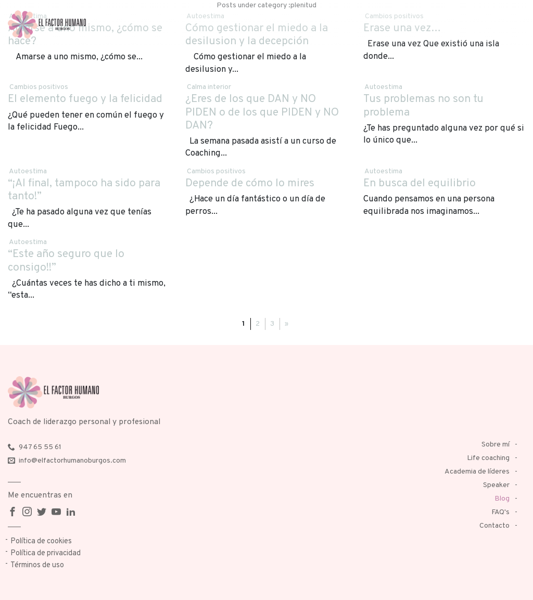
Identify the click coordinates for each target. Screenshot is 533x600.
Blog (502, 498)
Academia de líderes (477, 471)
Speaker (496, 485)
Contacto (494, 525)
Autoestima (383, 87)
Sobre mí (495, 444)
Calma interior (209, 87)
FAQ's (500, 512)
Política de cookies (41, 541)
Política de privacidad (45, 553)
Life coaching (488, 458)
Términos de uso (37, 565)
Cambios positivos (38, 87)
